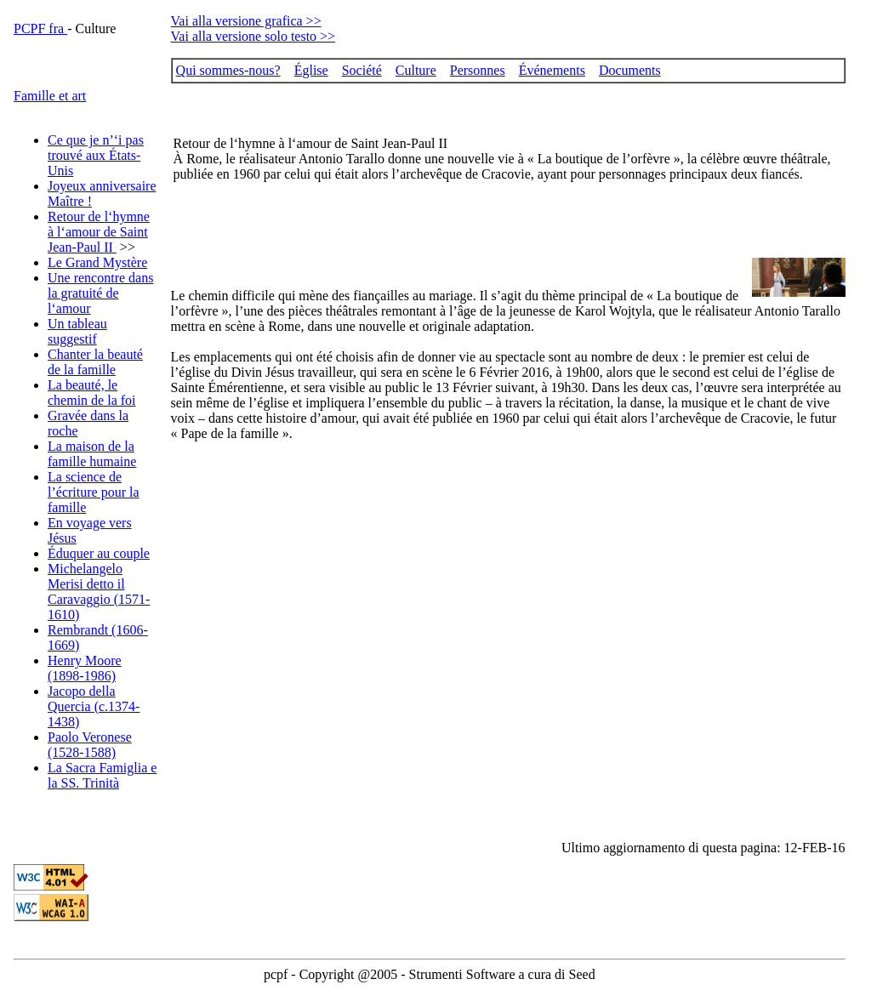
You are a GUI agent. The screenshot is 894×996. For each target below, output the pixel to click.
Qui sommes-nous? (228, 70)
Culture (416, 70)
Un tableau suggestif (77, 331)
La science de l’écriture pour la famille (94, 492)
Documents (630, 70)
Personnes (477, 70)
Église (311, 70)
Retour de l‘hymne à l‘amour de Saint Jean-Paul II (99, 231)
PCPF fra (40, 28)
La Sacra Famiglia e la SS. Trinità (102, 775)
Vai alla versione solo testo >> (253, 36)
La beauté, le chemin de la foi (92, 392)
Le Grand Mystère (97, 262)
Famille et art (50, 95)
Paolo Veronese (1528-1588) (90, 745)
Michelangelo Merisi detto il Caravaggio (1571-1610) (99, 591)
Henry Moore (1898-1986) (85, 668)
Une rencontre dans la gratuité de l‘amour (100, 293)
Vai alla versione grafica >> (246, 21)
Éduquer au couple (99, 553)
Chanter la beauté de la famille (95, 362)
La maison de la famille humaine (92, 454)
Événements (552, 70)
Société (362, 70)
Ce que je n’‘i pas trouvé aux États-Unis (96, 155)
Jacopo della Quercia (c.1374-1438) (94, 706)
